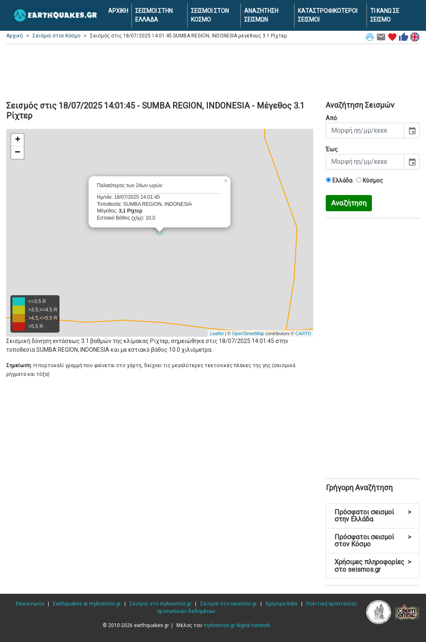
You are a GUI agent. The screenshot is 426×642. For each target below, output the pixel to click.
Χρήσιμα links (281, 604)
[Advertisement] (213, 71)
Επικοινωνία (30, 604)
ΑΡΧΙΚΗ (118, 10)
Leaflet (216, 333)
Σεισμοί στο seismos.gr (228, 604)
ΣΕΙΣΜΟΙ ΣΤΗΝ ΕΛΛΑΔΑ (154, 15)
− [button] (17, 152)
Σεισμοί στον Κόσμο (56, 36)
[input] (365, 130)
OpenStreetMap (248, 333)
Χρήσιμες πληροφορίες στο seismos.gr (372, 565)
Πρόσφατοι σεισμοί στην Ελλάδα (372, 515)
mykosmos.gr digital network (236, 625)
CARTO (303, 333)
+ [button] (17, 140)
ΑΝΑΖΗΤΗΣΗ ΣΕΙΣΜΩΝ (261, 15)
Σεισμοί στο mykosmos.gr (160, 604)
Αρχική (14, 36)
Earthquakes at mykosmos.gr (87, 604)
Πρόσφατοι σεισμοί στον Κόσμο (372, 540)
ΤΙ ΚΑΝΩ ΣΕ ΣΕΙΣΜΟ (384, 15)
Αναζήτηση (349, 203)
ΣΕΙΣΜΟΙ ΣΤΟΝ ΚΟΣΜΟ (210, 15)
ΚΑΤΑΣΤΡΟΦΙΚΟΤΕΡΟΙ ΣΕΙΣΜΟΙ (327, 15)
